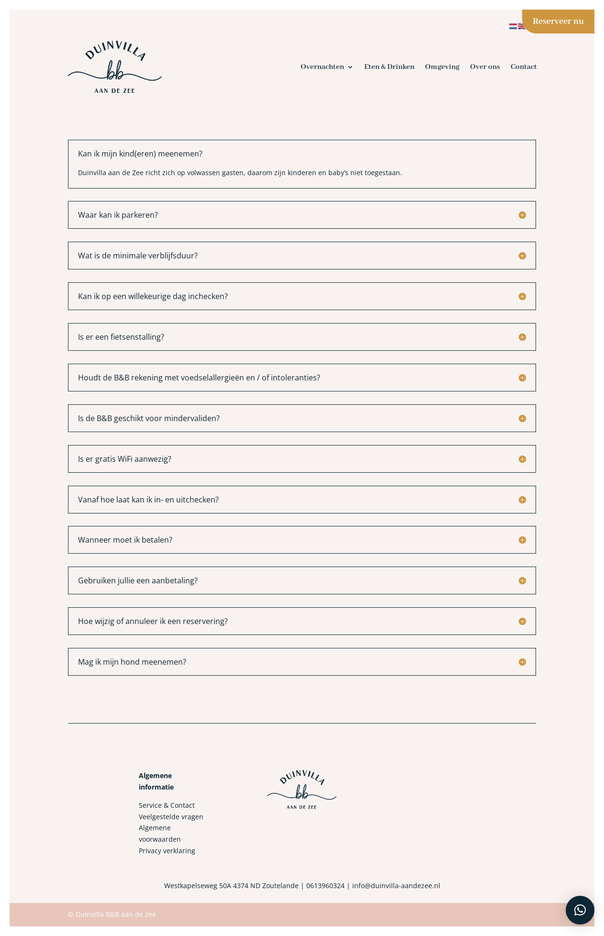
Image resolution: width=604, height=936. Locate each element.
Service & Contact (167, 805)
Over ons (485, 67)
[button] (580, 910)
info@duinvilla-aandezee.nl (396, 885)
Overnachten (322, 67)
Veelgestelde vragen (171, 816)
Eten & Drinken (389, 67)
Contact (524, 67)
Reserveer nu (558, 21)
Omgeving (442, 67)
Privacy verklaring (167, 850)
